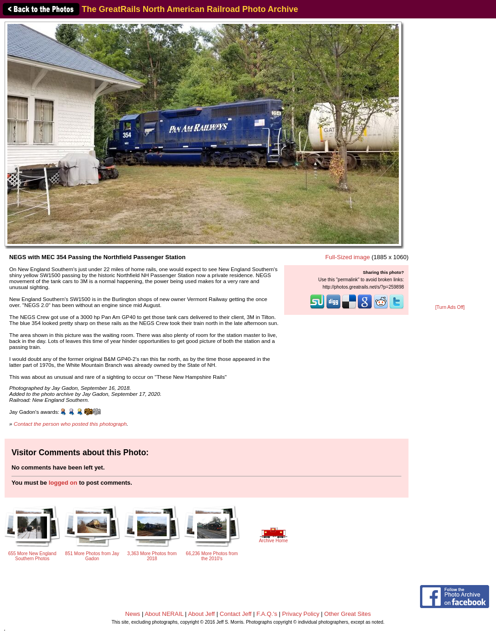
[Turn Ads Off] (450, 307)
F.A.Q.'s (267, 613)
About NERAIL (164, 613)
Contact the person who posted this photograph (70, 424)
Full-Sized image (347, 257)
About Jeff (201, 613)
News (132, 613)
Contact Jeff (235, 613)
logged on (63, 482)
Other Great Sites (347, 613)
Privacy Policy (301, 613)
